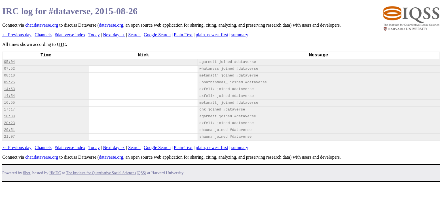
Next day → (114, 34)
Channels (43, 34)
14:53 (9, 89)
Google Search (157, 34)
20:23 (9, 123)
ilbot (26, 173)
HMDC (55, 173)
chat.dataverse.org (41, 25)
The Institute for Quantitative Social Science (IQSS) (106, 173)
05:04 (9, 62)
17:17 (9, 109)
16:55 (9, 103)
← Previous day (16, 34)
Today (94, 34)
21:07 (9, 137)
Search (134, 34)
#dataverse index (70, 34)
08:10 (9, 75)
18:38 (9, 116)
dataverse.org (111, 25)
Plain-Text (183, 34)
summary (239, 34)
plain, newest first (212, 34)
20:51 (9, 130)
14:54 (9, 96)
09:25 (9, 82)
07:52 (9, 69)
